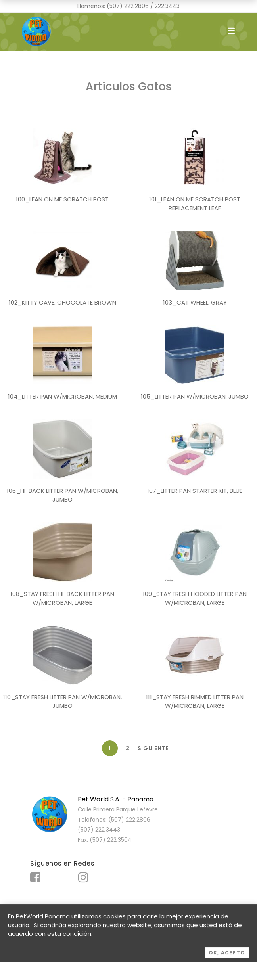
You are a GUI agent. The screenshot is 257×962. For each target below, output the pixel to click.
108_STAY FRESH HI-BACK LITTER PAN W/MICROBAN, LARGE (62, 598)
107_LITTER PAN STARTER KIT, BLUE (194, 491)
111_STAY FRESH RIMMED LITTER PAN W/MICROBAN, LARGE (195, 701)
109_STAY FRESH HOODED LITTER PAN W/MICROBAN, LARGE (195, 598)
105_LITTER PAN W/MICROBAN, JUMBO (195, 396)
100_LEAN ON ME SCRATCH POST (62, 199)
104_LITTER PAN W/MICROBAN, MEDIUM (62, 396)
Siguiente (145, 748)
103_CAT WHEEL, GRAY (195, 302)
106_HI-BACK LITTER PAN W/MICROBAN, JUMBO (62, 495)
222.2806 (136, 6)
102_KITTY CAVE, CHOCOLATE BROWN (62, 302)
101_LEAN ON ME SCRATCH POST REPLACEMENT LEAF (194, 204)
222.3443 (167, 6)
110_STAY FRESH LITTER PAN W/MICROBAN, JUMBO (62, 701)
